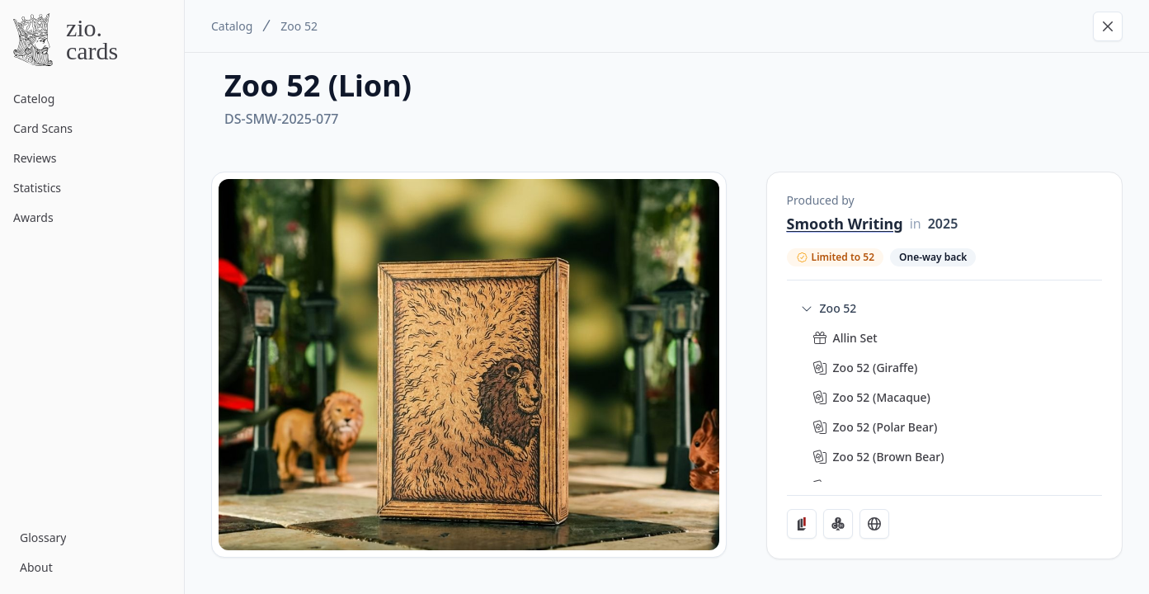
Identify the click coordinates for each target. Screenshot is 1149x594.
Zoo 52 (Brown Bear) (888, 456)
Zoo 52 (299, 26)
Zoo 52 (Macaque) (881, 397)
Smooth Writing (845, 223)
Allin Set (855, 338)
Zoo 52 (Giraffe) (875, 367)
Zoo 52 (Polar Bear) (885, 427)
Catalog (231, 26)
